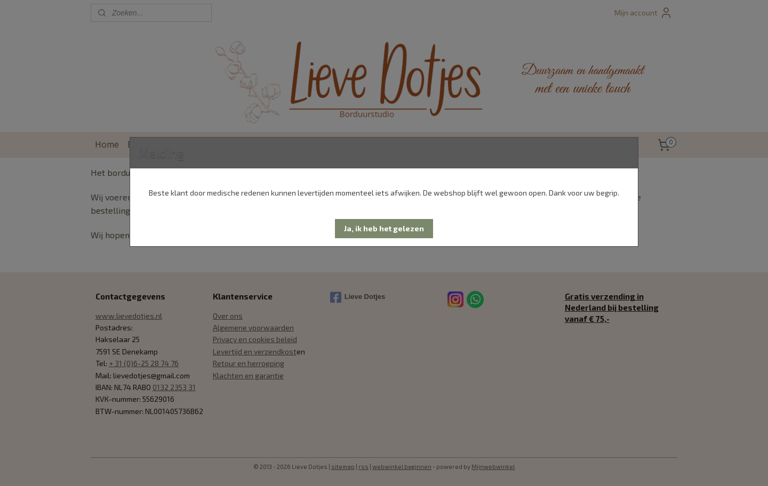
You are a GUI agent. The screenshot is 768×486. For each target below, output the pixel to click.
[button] (384, 228)
